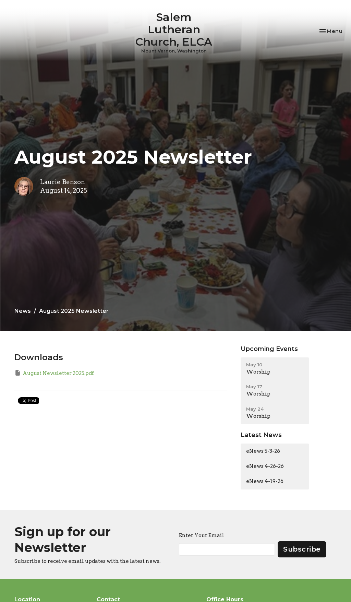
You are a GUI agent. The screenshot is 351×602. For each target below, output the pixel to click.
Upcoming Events (269, 349)
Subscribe (302, 549)
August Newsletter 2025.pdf (54, 372)
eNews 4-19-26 (264, 481)
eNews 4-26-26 (265, 466)
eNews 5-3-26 (263, 451)
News (22, 311)
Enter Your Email (201, 535)
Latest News (261, 435)
